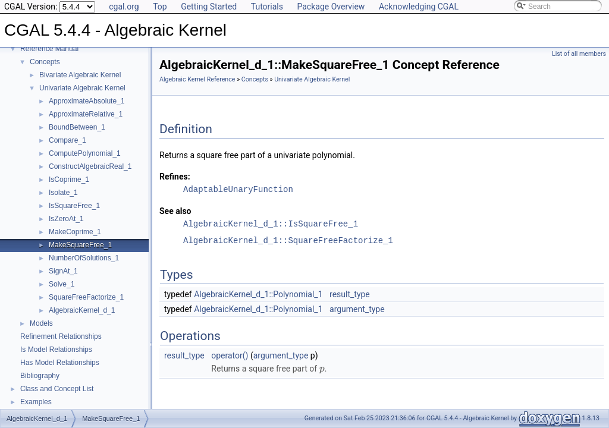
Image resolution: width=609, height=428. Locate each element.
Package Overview (331, 6)
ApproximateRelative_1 (86, 114)
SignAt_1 (63, 271)
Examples (36, 402)
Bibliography (39, 376)
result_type (349, 294)
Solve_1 (61, 284)
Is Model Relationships (56, 349)
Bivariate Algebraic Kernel (80, 75)
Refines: (174, 176)
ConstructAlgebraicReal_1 (90, 166)
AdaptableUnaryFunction (238, 189)
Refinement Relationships (61, 336)
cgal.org (124, 6)
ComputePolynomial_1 (85, 153)
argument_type (357, 309)
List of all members (579, 54)
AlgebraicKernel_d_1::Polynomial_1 (258, 294)
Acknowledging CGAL (419, 6)
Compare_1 (67, 140)
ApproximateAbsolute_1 (86, 101)
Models (41, 323)
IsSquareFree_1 (74, 206)
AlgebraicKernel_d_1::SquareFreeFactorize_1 (288, 240)
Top (160, 6)
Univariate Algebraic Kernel (82, 88)
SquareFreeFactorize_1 (86, 297)
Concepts (45, 62)
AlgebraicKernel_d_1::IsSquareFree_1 (270, 223)
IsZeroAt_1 (66, 219)
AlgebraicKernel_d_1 (82, 310)
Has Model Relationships (59, 362)
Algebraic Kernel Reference (197, 79)
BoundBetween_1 (77, 127)
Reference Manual (49, 49)
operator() (229, 355)
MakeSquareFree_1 (80, 245)
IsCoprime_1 (69, 179)
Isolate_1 (63, 192)
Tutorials (267, 6)
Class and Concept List (56, 389)
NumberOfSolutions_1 (84, 258)
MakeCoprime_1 (75, 232)
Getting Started (209, 6)
